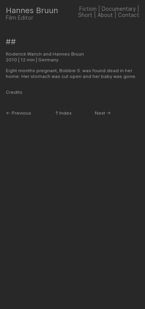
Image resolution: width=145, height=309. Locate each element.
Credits (14, 92)
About (105, 15)
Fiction (88, 9)
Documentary (119, 9)
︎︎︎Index (63, 113)
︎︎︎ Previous (18, 113)
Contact (128, 15)
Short (85, 15)
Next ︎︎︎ (103, 113)
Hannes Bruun (32, 10)
